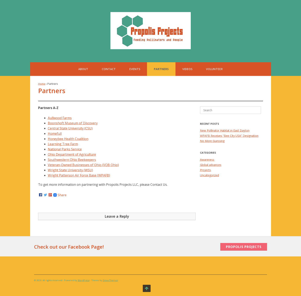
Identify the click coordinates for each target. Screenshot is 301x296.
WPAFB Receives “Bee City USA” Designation (229, 136)
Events (134, 69)
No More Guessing (212, 141)
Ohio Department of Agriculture (72, 154)
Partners (161, 69)
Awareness (207, 159)
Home (41, 84)
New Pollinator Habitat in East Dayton (224, 130)
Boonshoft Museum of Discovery (73, 123)
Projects (205, 170)
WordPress (83, 280)
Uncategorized (209, 175)
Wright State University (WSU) (70, 170)
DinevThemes (110, 280)
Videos (187, 69)
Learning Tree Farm (63, 144)
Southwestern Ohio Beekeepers (72, 159)
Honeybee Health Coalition (68, 139)
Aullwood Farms (60, 118)
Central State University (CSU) (70, 128)
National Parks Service (65, 149)
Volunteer (214, 69)
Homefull (55, 133)
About (83, 69)
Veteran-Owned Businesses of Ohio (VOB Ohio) (83, 165)
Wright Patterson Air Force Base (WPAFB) (79, 175)
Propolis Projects (243, 247)
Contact (109, 69)
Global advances (210, 165)
